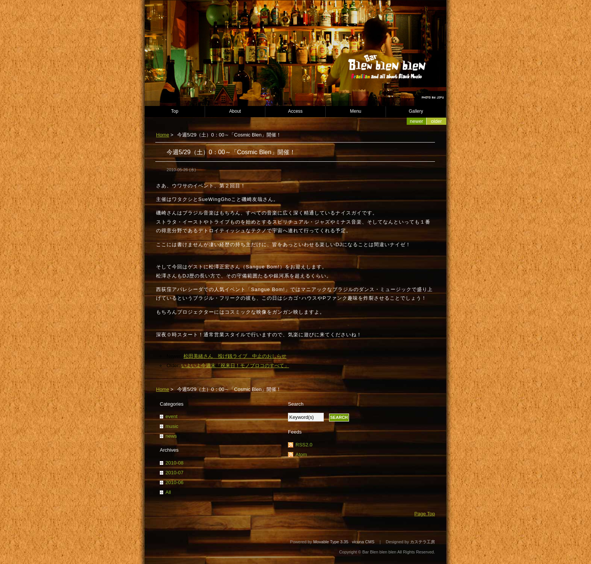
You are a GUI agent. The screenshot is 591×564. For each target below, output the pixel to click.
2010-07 (174, 472)
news (171, 436)
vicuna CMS (363, 541)
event (171, 416)
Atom (301, 454)
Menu (355, 111)
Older (436, 121)
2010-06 (174, 482)
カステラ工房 (422, 541)
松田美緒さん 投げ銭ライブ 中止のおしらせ (235, 356)
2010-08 (174, 463)
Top (174, 111)
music (171, 426)
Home (162, 135)
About (235, 111)
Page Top (424, 513)
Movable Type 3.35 (330, 541)
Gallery (416, 111)
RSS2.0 (304, 445)
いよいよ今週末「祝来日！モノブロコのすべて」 (235, 365)
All (168, 492)
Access (295, 111)
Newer (416, 121)
